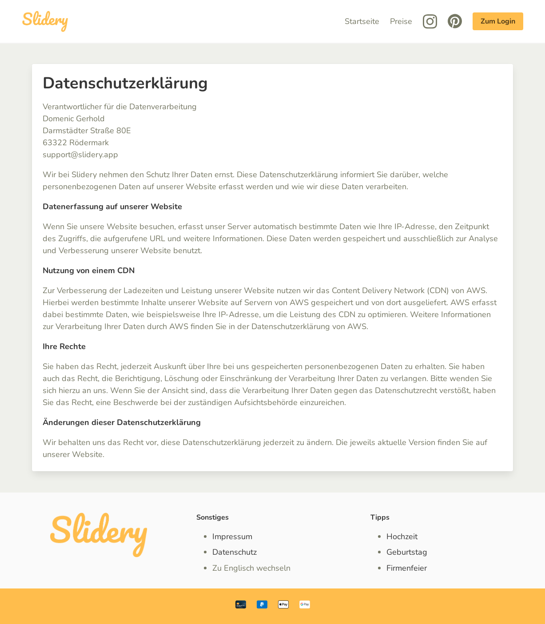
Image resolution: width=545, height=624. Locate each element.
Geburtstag (406, 552)
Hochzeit (402, 536)
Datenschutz (234, 552)
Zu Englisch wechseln (251, 568)
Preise (401, 21)
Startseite (362, 21)
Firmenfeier (406, 568)
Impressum (232, 536)
